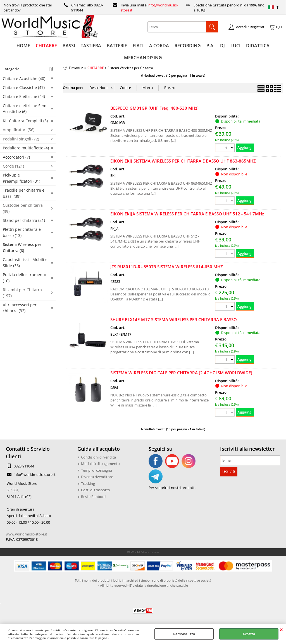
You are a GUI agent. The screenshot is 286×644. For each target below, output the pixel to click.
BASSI (69, 46)
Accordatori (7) (16, 157)
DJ (222, 46)
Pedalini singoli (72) (21, 139)
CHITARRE (46, 46)
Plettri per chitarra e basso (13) (22, 232)
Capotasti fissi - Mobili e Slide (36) (25, 262)
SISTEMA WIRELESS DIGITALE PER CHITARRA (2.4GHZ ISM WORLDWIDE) (181, 372)
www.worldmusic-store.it (26, 534)
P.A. (210, 46)
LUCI (235, 46)
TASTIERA (91, 46)
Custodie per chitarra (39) (23, 208)
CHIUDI (281, 629)
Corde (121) (13, 166)
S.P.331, (13, 490)
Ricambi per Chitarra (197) (22, 292)
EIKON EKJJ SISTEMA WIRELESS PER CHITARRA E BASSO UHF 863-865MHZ (183, 161)
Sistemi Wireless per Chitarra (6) (22, 247)
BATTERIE (117, 46)
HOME (23, 46)
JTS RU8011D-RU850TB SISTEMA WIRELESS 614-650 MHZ (166, 267)
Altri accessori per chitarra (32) (20, 307)
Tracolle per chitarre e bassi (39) (23, 193)
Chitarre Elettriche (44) (24, 96)
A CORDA (159, 46)
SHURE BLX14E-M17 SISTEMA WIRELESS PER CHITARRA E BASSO (173, 320)
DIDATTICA (258, 46)
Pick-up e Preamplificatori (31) (21, 178)
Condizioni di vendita (98, 457)
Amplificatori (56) (18, 130)
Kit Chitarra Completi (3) (25, 120)
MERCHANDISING (143, 58)
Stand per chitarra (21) (24, 220)
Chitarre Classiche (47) (24, 87)
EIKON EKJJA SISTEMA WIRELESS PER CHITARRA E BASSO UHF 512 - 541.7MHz (187, 214)
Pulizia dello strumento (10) (24, 277)
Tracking (88, 483)
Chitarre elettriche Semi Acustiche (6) (25, 108)
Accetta (248, 633)
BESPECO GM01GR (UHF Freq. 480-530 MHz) (154, 108)
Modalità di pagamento (100, 463)
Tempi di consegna (96, 470)
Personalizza (184, 633)
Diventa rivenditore (97, 477)
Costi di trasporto (95, 490)
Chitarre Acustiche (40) (24, 78)
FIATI (138, 46)
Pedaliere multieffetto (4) (26, 148)
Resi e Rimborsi (93, 496)
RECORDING (188, 46)
